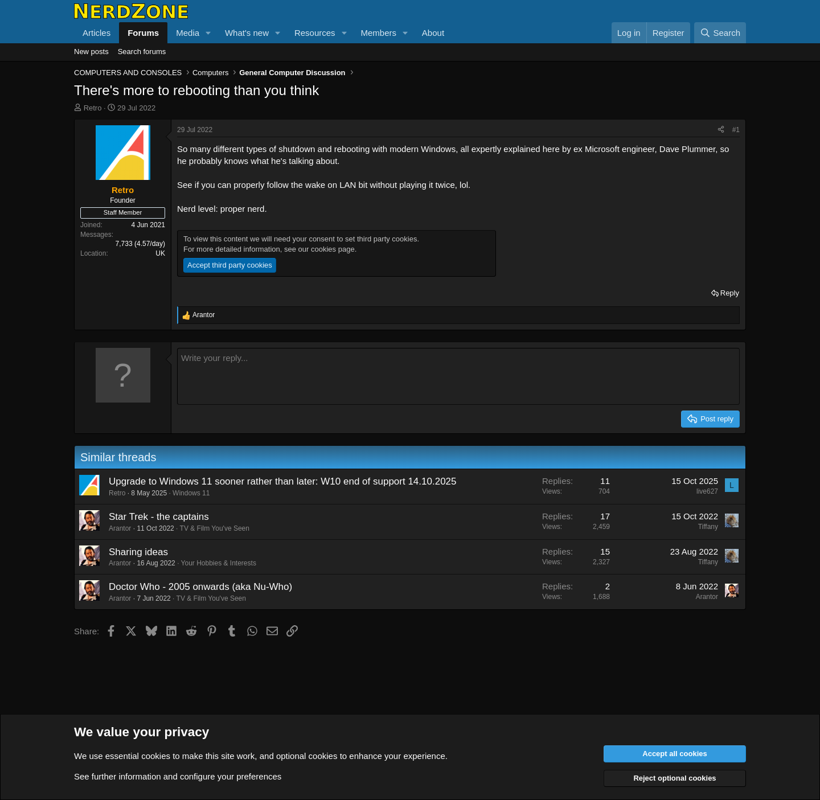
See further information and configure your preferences (177, 776)
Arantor (120, 528)
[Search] (720, 32)
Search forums (142, 51)
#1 (736, 130)
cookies (155, 756)
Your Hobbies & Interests (218, 563)
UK (160, 253)
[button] (208, 32)
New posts (91, 51)
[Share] (721, 130)
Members (378, 33)
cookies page (333, 249)
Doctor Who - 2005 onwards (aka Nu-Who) (200, 586)
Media (187, 33)
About (433, 33)
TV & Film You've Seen (214, 528)
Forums (143, 33)
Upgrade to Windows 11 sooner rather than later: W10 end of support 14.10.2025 (283, 481)
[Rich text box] (458, 376)
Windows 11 (191, 493)
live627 (707, 491)
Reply (729, 293)
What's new (247, 33)
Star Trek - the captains (159, 516)
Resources (314, 33)
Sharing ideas (138, 552)
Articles (96, 33)
